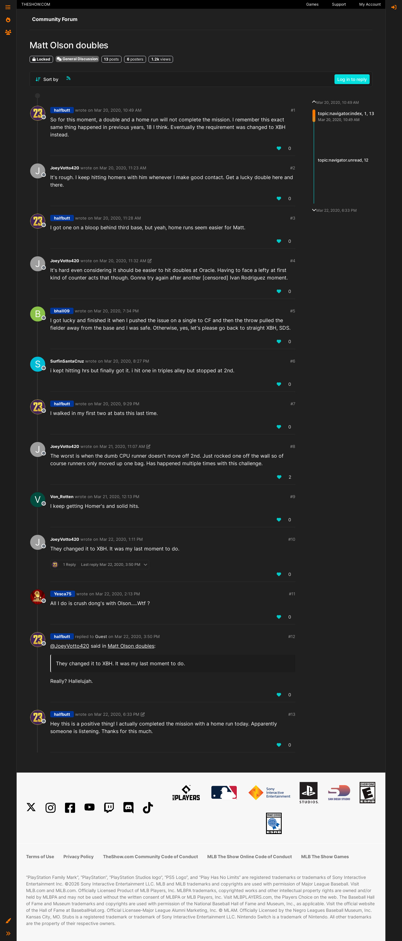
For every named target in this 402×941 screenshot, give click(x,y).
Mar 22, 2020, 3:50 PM (137, 636)
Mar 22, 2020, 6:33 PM (116, 714)
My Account (370, 4)
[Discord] (128, 808)
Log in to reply (352, 79)
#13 (291, 714)
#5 (292, 310)
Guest (101, 636)
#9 (292, 496)
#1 (293, 110)
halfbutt (62, 110)
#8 (292, 446)
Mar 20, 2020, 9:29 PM (116, 403)
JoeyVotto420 (64, 167)
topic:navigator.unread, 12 (343, 159)
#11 (292, 593)
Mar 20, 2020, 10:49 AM (118, 110)
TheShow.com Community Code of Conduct (150, 856)
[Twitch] (109, 808)
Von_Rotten (61, 496)
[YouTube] (89, 808)
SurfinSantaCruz (67, 361)
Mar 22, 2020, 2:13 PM (117, 593)
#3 (292, 218)
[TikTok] (148, 808)
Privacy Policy (78, 856)
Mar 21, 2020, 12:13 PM (116, 496)
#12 (291, 636)
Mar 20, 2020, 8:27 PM (126, 361)
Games (312, 4)
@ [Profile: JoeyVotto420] (69, 646)
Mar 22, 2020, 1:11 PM (121, 539)
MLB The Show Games (325, 856)
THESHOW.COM (35, 4)
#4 (292, 260)
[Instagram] (51, 808)
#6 (292, 361)
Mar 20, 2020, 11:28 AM (117, 218)
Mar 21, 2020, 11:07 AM (122, 446)
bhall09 (62, 310)
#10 (291, 539)
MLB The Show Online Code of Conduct (249, 856)
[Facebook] (70, 808)
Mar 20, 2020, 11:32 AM (123, 260)
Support (339, 4)
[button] (8, 921)
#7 (293, 403)
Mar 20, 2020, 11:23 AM (123, 167)
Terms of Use (40, 856)
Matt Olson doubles (131, 646)
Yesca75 (62, 593)
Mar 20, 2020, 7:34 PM (116, 310)
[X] (31, 808)
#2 (292, 167)
